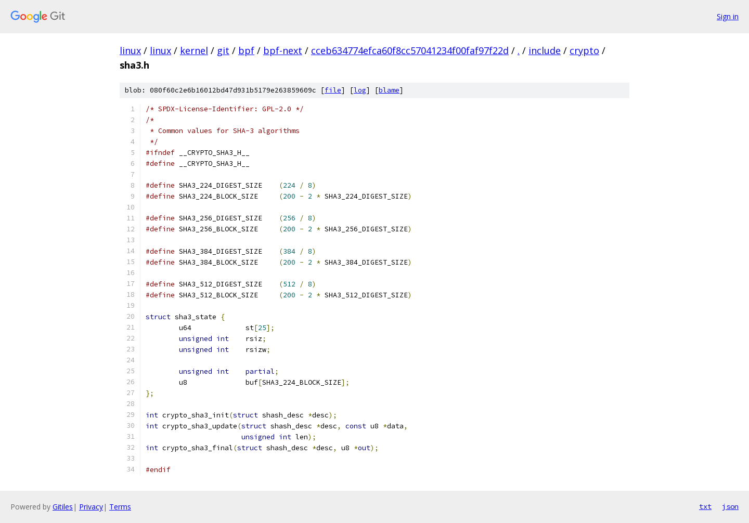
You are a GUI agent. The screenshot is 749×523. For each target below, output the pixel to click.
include (544, 50)
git (223, 50)
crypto (584, 50)
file (333, 90)
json (730, 506)
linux (130, 50)
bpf (246, 50)
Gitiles (63, 507)
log (360, 90)
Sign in (728, 16)
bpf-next (282, 50)
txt (705, 506)
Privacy (91, 507)
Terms (120, 507)
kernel (194, 50)
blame (389, 90)
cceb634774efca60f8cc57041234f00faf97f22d (410, 50)
